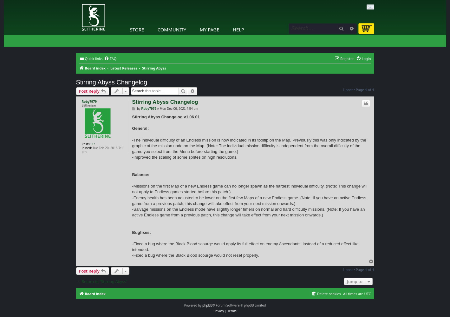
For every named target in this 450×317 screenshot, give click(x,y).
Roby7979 (89, 101)
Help (238, 29)
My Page (209, 29)
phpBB (207, 305)
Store (137, 29)
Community (172, 29)
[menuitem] (110, 59)
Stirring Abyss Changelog (111, 82)
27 (93, 144)
